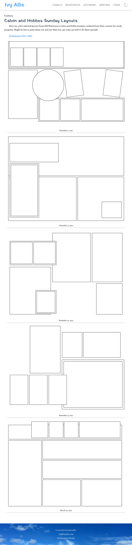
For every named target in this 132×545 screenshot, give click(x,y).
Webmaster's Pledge (66, 538)
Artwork (89, 5)
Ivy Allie (14, 5)
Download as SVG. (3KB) (20, 35)
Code (116, 5)
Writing (104, 5)
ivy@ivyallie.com (66, 534)
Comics (57, 5)
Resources (72, 5)
